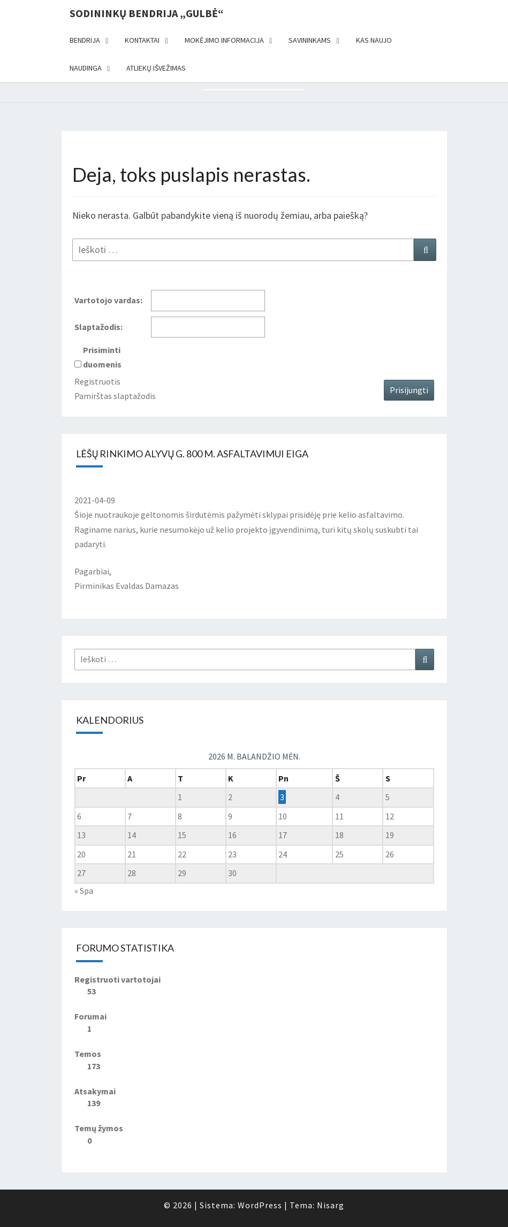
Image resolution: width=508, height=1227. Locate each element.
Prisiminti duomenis (102, 357)
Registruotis (97, 381)
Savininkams (310, 40)
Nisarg (330, 1205)
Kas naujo (374, 40)
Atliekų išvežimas (156, 68)
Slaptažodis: (98, 326)
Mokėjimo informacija (224, 40)
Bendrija (85, 40)
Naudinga (86, 68)
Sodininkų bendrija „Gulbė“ (146, 13)
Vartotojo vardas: (108, 300)
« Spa (83, 890)
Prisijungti (409, 390)
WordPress (260, 1205)
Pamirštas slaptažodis (115, 395)
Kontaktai (142, 40)
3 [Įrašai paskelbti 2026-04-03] (282, 797)
